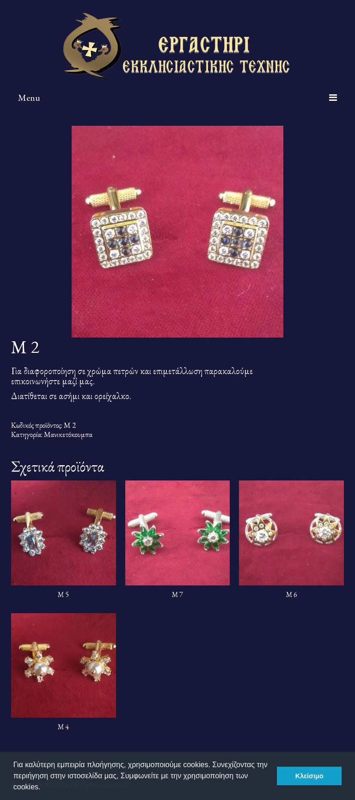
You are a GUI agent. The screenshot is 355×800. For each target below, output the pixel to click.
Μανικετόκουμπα (68, 434)
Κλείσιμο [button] (309, 776)
